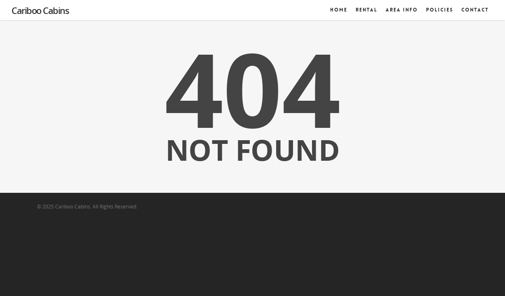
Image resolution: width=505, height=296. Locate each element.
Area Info (402, 10)
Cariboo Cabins (40, 10)
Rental (366, 10)
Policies (439, 10)
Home (338, 10)
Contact (475, 10)
